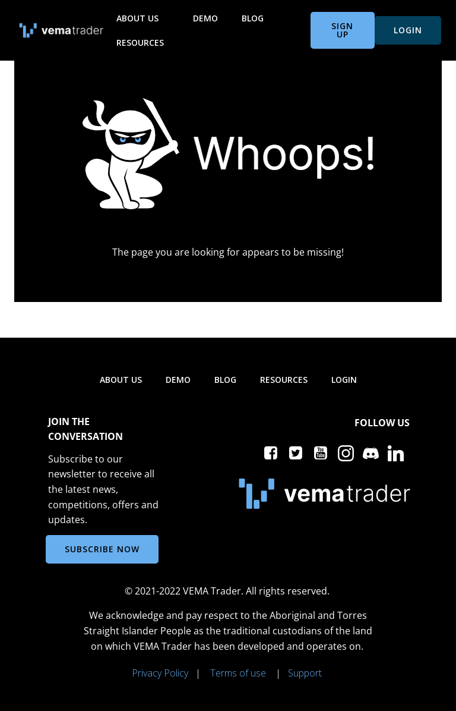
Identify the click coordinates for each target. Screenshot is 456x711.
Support (305, 672)
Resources (145, 42)
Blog (253, 18)
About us (142, 18)
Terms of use (238, 672)
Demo (205, 18)
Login (344, 379)
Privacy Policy (160, 672)
